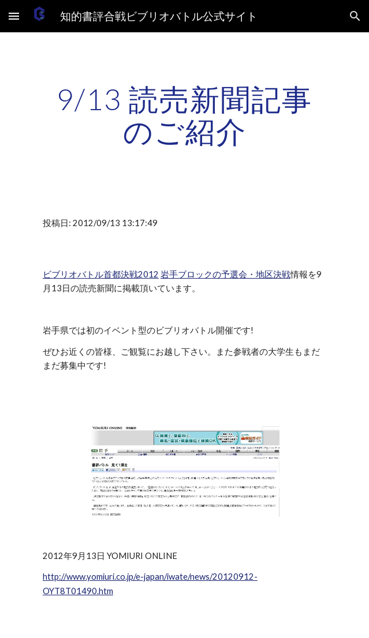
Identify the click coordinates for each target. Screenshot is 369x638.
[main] (184, 115)
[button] (14, 16)
